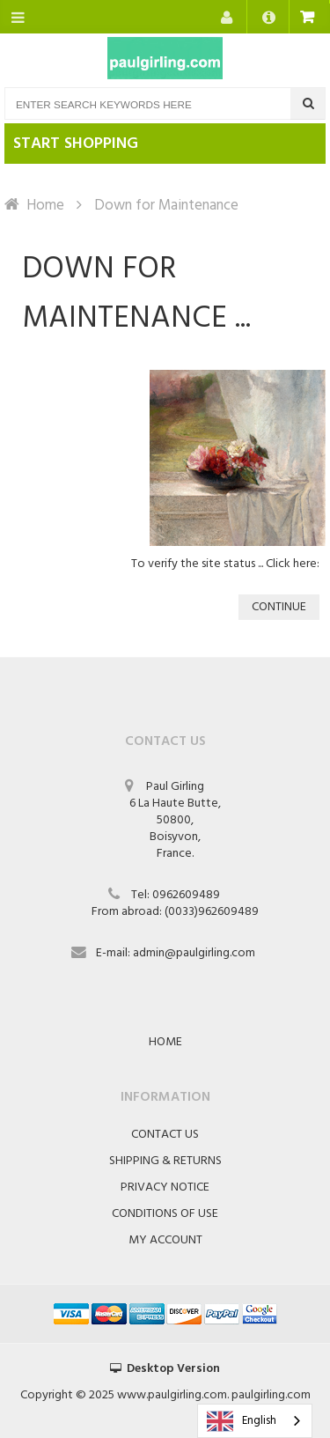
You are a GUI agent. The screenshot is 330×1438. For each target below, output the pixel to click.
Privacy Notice (165, 1187)
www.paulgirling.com (172, 1395)
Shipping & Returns (165, 1161)
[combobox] (254, 1421)
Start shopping (75, 144)
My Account (165, 1240)
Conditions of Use (165, 1214)
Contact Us (165, 1135)
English (241, 1421)
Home (45, 206)
